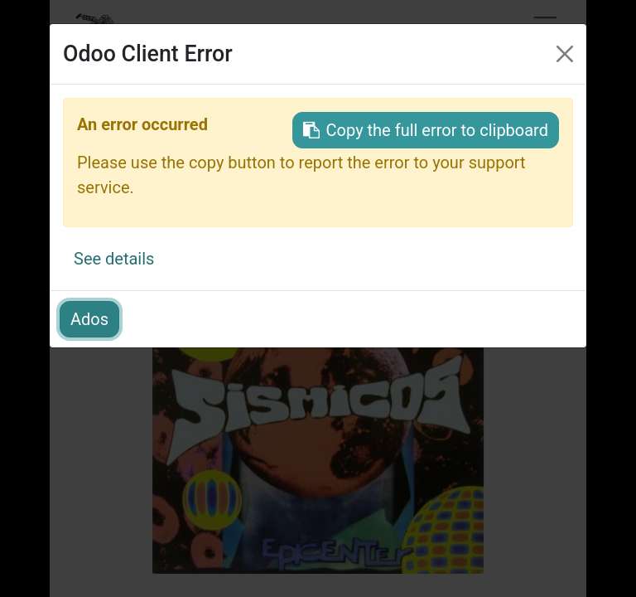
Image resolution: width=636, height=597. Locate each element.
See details (114, 259)
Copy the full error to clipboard (425, 130)
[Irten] (565, 54)
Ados (89, 319)
